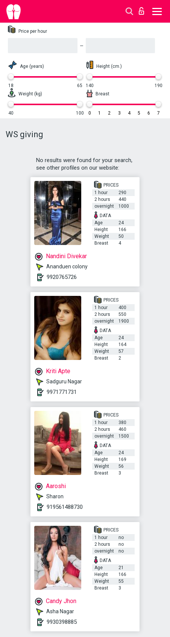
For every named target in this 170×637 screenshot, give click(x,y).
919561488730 (65, 507)
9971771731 (62, 392)
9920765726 (62, 277)
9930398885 (62, 622)
